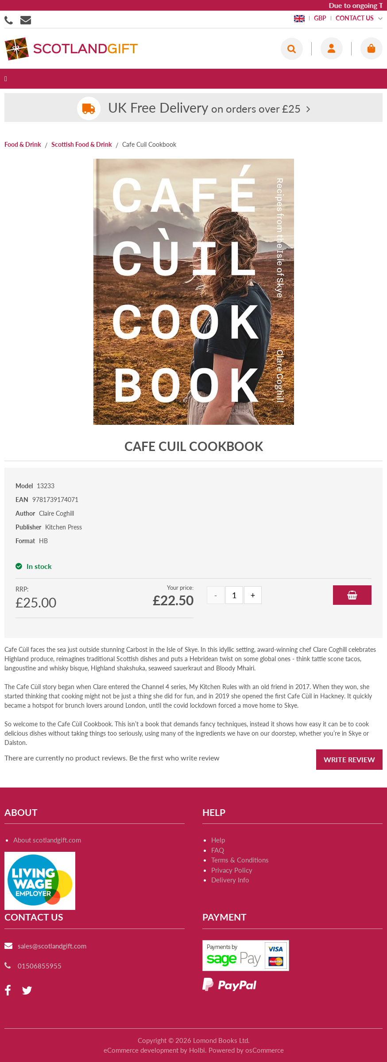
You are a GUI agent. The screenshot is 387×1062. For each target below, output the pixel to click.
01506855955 (10, 19)
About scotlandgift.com (47, 840)
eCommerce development (141, 1050)
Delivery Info (230, 880)
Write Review (349, 759)
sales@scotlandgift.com (52, 946)
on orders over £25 (204, 108)
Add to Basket (352, 595)
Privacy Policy (231, 870)
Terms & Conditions (240, 860)
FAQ (217, 850)
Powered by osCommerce (246, 1050)
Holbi (197, 1050)
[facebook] (7, 990)
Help (218, 840)
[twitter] (27, 990)
